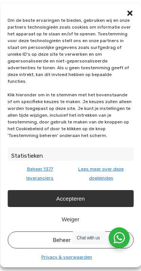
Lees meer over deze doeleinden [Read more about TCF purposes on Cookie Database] (101, 173)
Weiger (70, 219)
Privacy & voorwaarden (66, 257)
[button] (129, 13)
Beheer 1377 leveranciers (39, 173)
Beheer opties (71, 240)
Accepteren (70, 198)
